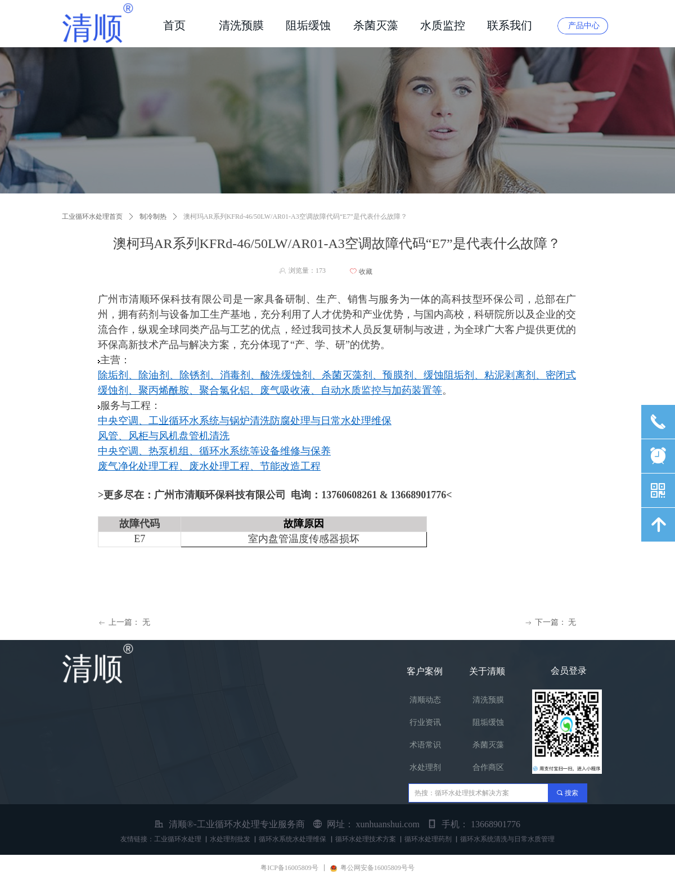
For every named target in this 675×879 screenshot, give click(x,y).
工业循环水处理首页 (92, 216)
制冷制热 (153, 216)
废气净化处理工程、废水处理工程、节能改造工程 (209, 466)
